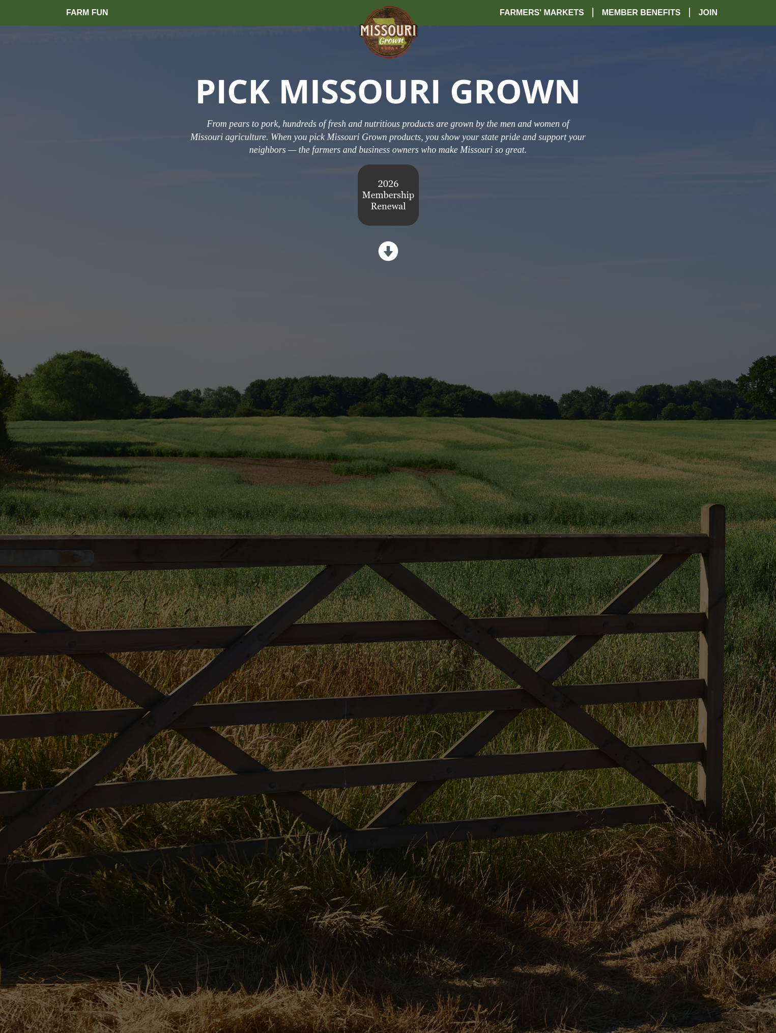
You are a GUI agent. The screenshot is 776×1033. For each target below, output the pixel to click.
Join (708, 12)
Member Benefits (641, 12)
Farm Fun (87, 12)
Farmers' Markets (542, 12)
